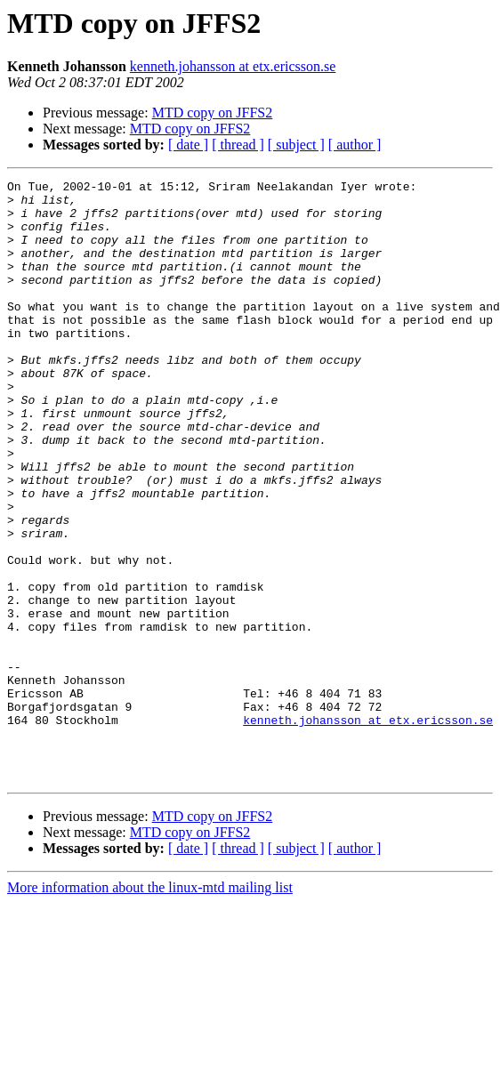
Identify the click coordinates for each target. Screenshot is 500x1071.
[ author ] (355, 144)
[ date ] (188, 144)
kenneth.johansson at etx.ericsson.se (233, 66)
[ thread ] (238, 144)
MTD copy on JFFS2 (212, 112)
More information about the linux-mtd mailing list (150, 1007)
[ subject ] (296, 144)
